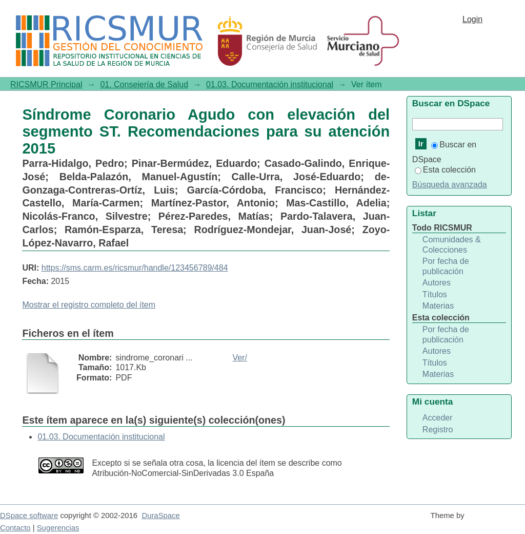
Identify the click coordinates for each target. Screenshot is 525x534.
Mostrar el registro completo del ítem (88, 304)
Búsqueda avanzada (449, 184)
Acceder (437, 417)
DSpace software (29, 515)
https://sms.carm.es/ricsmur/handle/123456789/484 (135, 267)
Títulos (434, 294)
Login (472, 19)
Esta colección (445, 169)
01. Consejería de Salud (144, 84)
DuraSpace (160, 515)
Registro (437, 429)
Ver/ (239, 357)
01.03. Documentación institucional (269, 84)
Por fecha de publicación (445, 266)
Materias (438, 305)
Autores (436, 282)
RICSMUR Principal (46, 84)
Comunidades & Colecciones (451, 244)
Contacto (15, 528)
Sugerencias (58, 528)
